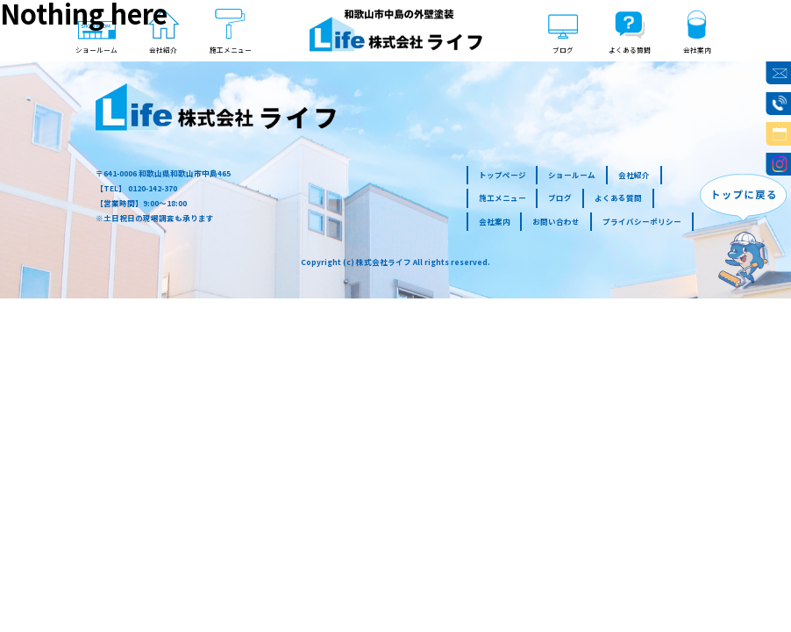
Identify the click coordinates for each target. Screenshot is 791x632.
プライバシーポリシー (641, 221)
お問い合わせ (556, 221)
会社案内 (494, 221)
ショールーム (571, 174)
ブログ (560, 197)
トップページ (502, 174)
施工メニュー (502, 197)
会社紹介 (634, 174)
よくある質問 (618, 197)
